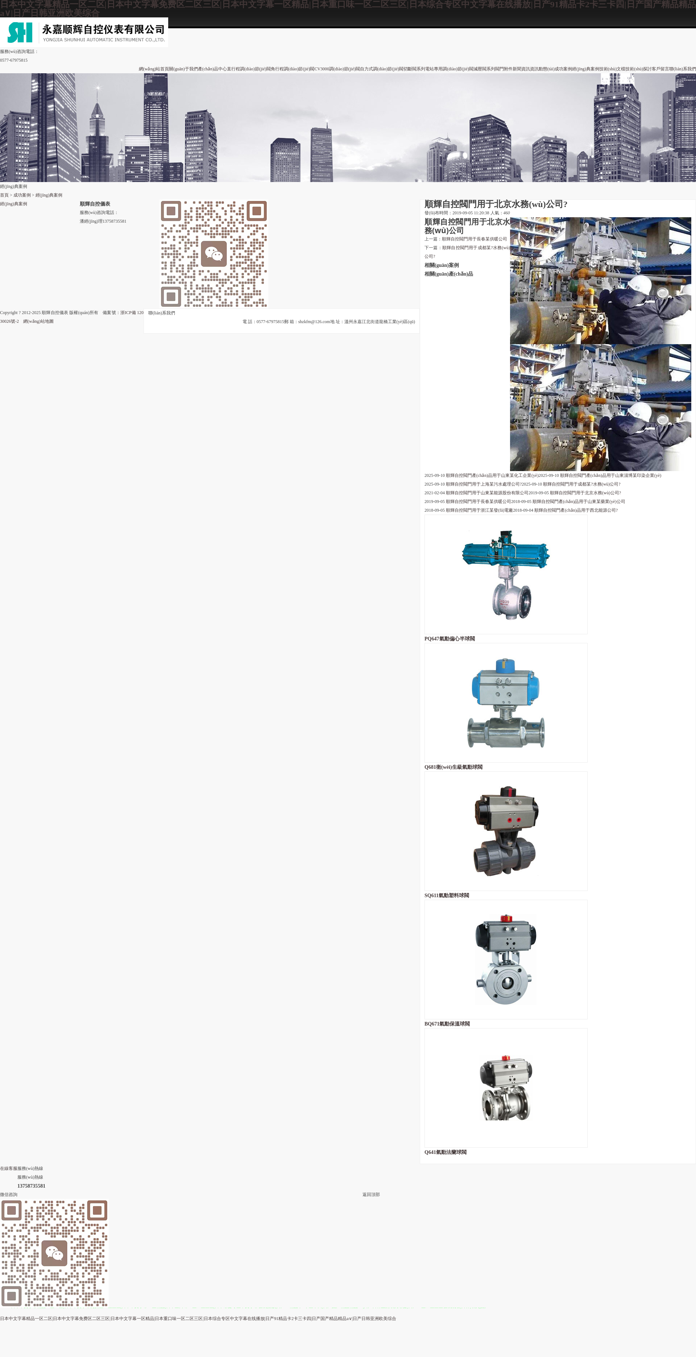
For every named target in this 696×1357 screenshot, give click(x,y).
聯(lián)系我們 (682, 68)
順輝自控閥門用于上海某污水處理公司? (484, 484)
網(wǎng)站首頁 (154, 68)
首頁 (4, 195)
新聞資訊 (521, 68)
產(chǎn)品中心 (212, 68)
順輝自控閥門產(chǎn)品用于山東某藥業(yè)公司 (579, 501)
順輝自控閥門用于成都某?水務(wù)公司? (581, 484)
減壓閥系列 (484, 68)
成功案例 (563, 68)
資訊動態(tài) (542, 68)
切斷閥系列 (414, 68)
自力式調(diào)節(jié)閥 (382, 68)
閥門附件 (504, 68)
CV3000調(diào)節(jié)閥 (337, 68)
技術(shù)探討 (638, 68)
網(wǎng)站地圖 (38, 321)
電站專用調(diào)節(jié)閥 (449, 68)
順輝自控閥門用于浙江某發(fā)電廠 (479, 510)
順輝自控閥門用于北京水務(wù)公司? (585, 492)
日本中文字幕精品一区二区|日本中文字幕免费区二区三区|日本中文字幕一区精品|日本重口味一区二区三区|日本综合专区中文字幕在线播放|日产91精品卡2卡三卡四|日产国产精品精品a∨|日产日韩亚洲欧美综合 (198, 1318)
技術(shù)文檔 (612, 68)
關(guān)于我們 (183, 68)
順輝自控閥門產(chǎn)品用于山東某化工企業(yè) (492, 475)
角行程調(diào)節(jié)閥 (293, 68)
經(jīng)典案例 (585, 68)
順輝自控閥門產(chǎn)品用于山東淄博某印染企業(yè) (611, 475)
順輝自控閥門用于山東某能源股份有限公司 (487, 492)
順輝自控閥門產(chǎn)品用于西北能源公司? (576, 510)
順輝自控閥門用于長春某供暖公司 (474, 239)
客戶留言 (660, 68)
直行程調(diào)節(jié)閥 (249, 68)
